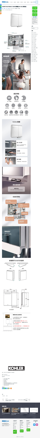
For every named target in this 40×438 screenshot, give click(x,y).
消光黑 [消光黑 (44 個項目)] (32, 52)
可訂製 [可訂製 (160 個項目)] (35, 44)
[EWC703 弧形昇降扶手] (34, 410)
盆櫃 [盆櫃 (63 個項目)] (32, 54)
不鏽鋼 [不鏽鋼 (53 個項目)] (32, 42)
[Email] (8, 388)
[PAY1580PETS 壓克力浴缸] (25, 410)
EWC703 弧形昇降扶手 (33, 413)
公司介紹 (11, 2)
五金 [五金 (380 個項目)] (34, 42)
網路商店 (36, 2)
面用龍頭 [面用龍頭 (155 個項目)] (35, 59)
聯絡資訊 (32, 2)
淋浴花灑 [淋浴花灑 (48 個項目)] (35, 52)
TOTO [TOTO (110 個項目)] (32, 39)
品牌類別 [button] (15, 2)
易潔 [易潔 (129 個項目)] (32, 47)
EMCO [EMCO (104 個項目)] (32, 32)
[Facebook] (2, 388)
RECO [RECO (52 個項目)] (34, 37)
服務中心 (28, 2)
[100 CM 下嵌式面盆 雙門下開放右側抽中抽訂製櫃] (15, 410)
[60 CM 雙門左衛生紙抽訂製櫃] (6, 410)
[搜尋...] (33, 2)
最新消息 (8, 2)
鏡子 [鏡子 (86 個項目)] (34, 57)
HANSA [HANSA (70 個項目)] (32, 34)
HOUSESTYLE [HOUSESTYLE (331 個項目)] (35, 34)
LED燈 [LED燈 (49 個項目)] (32, 37)
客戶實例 (21, 2)
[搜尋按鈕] (35, 2)
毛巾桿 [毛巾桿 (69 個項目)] (32, 49)
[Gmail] (9, 388)
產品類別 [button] (18, 2)
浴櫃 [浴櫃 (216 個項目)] (34, 49)
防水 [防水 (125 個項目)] (32, 59)
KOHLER (3, 395)
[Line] (4, 388)
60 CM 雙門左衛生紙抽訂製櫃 (6, 413)
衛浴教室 (25, 2)
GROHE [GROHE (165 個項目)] (35, 32)
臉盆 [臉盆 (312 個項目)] (36, 54)
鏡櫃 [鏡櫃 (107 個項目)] (36, 57)
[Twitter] (7, 388)
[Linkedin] (5, 388)
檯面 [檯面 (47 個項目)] (34, 47)
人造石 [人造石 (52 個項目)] (32, 44)
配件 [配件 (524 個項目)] (32, 57)
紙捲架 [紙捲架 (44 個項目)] (34, 54)
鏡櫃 (6, 395)
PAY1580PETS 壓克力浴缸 (24, 413)
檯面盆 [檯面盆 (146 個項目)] (36, 47)
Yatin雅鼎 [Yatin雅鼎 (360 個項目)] (35, 39)
